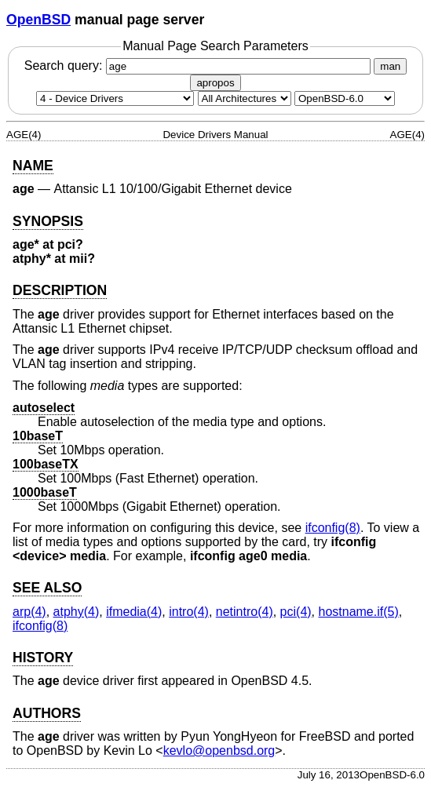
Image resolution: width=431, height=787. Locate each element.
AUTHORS (47, 713)
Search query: (199, 65)
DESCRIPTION (60, 290)
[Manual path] (344, 98)
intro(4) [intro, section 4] (189, 611)
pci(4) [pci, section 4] (296, 611)
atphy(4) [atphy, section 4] (76, 611)
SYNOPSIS (48, 221)
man (390, 66)
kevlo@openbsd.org (219, 750)
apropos (215, 83)
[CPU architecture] (244, 98)
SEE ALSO (47, 588)
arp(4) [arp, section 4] (29, 611)
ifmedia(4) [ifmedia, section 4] (134, 611)
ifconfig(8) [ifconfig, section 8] (332, 527)
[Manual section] (115, 98)
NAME (33, 165)
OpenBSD (38, 19)
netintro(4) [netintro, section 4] (244, 611)
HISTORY (43, 657)
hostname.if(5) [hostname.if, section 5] (359, 611)
